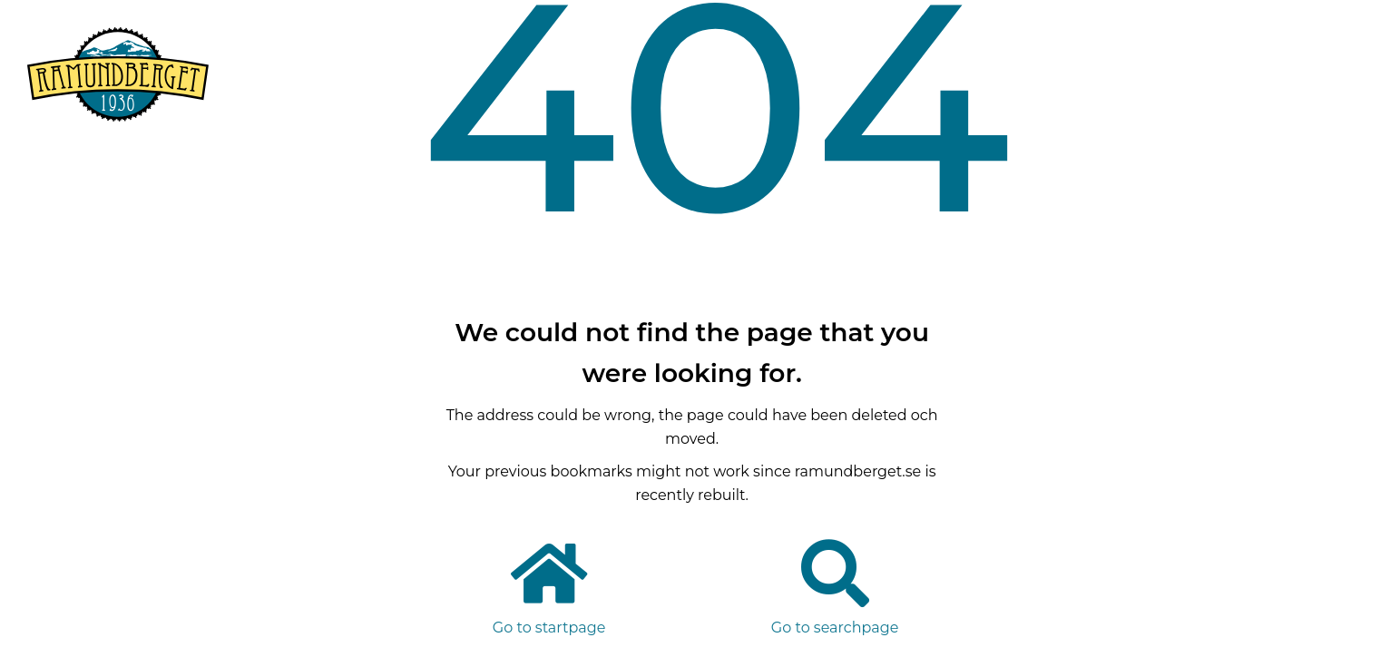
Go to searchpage (834, 627)
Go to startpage (549, 627)
